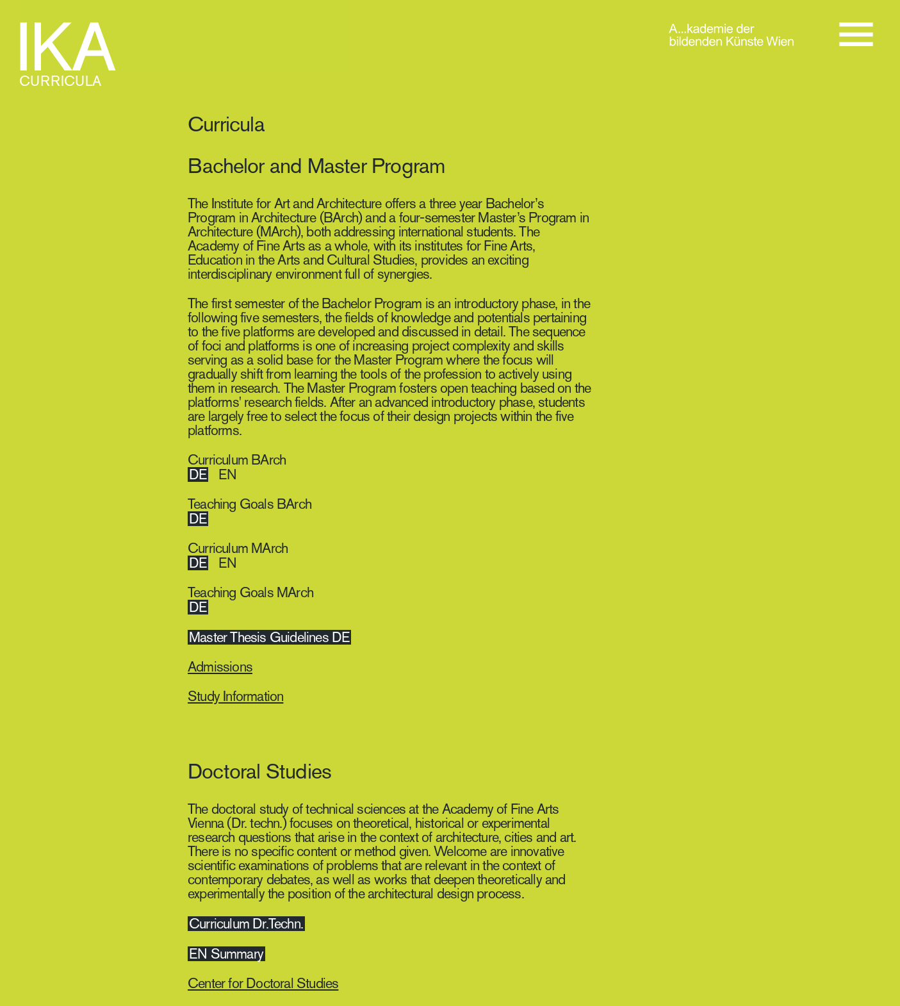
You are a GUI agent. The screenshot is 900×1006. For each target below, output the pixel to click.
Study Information (235, 696)
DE (197, 474)
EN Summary (226, 953)
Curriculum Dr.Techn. (246, 923)
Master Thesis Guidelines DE (269, 637)
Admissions (220, 666)
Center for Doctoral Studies (263, 983)
